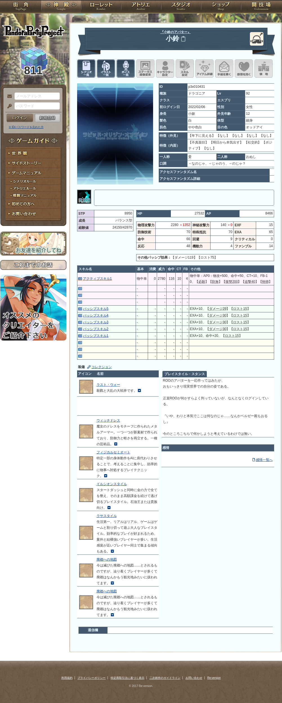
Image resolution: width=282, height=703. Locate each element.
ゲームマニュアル (33, 173)
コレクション (101, 367)
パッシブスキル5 (96, 309)
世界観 (33, 153)
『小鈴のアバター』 (175, 32)
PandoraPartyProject (33, 31)
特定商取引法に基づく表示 (127, 677)
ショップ (221, 7)
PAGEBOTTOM (267, 687)
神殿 (61, 7)
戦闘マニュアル (33, 195)
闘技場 (261, 7)
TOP (20, 7)
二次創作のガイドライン (164, 677)
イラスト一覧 (106, 68)
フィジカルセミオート (113, 452)
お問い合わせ (33, 214)
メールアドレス (8, 96)
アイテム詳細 (204, 68)
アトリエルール (33, 188)
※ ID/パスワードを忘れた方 (26, 127)
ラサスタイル (107, 516)
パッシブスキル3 (96, 322)
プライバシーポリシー (91, 677)
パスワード (8, 106)
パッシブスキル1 (96, 336)
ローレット (101, 7)
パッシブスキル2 (96, 329)
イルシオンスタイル (112, 484)
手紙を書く (224, 68)
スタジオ (181, 7)
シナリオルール (33, 181)
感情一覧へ (264, 460)
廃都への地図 (107, 559)
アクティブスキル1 (97, 279)
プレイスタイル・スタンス (184, 374)
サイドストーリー (33, 163)
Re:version (214, 677)
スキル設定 (185, 68)
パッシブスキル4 (96, 315)
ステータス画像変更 (145, 68)
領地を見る (263, 68)
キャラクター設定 (165, 68)
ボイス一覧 (126, 68)
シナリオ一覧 (86, 68)
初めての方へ (33, 204)
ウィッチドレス (108, 420)
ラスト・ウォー (108, 385)
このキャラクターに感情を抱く (244, 68)
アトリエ (141, 7)
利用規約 (67, 677)
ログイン (19, 118)
